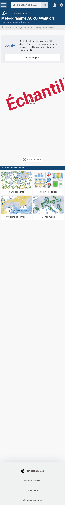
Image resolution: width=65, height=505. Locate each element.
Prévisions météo (32, 471)
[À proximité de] (44, 5)
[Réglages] (61, 5)
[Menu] (3, 5)
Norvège (16, 22)
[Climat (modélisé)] (48, 183)
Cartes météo (32, 490)
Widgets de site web (32, 500)
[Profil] (55, 5)
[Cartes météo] (48, 208)
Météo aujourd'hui (32, 480)
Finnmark (6, 22)
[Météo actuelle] (32, 13)
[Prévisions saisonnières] (16, 208)
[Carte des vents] (16, 183)
